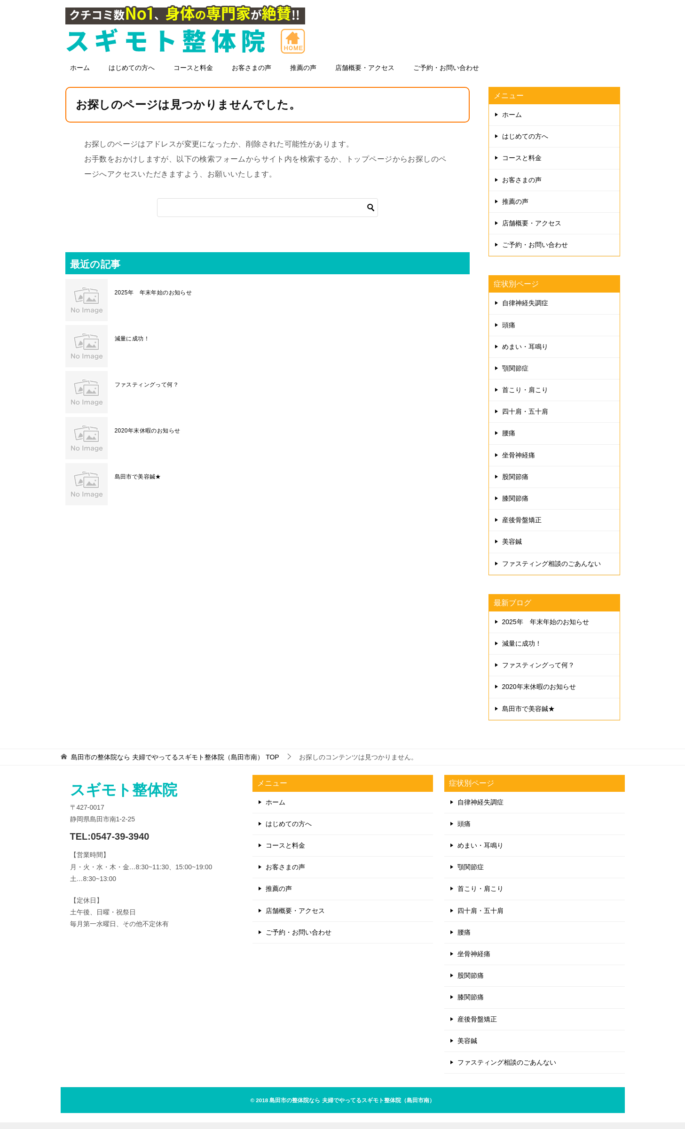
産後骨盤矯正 (522, 526)
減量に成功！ (132, 345)
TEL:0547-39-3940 (110, 843)
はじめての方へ (132, 74)
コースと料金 (193, 74)
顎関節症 (515, 375)
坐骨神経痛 (518, 461)
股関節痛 (515, 483)
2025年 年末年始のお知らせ (153, 299)
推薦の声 (303, 74)
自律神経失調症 (525, 309)
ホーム (80, 74)
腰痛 (508, 439)
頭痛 (508, 331)
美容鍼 (512, 548)
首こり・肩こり (525, 396)
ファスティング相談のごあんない (551, 570)
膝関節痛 (515, 505)
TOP (175, 763)
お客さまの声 (251, 74)
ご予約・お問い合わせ (446, 74)
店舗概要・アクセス (364, 74)
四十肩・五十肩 (525, 418)
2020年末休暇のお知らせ (148, 437)
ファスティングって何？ (147, 391)
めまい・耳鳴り (525, 353)
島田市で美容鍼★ (138, 483)
